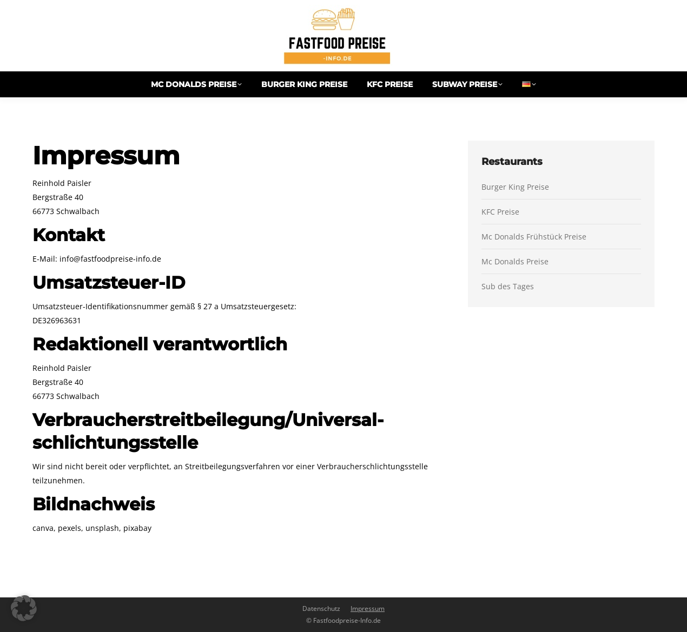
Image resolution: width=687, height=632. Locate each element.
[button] (24, 608)
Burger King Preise (515, 187)
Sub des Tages (507, 286)
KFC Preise (500, 212)
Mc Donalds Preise (515, 261)
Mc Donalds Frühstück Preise (533, 236)
